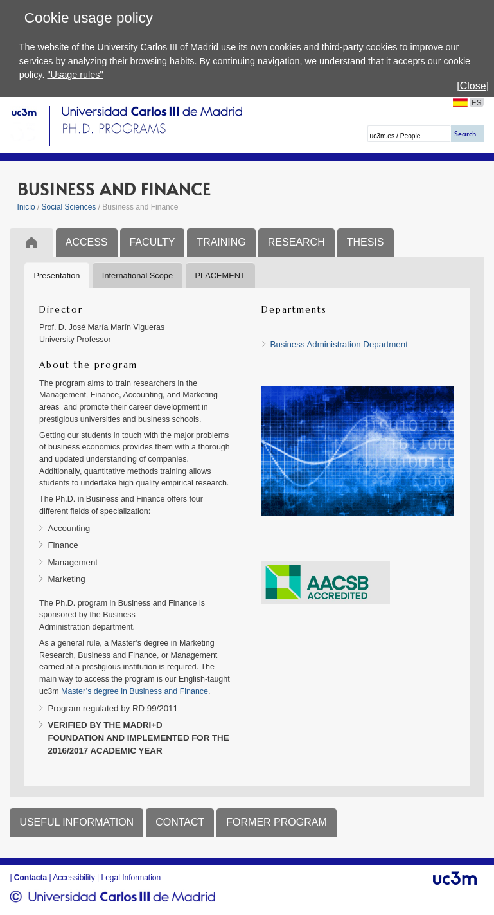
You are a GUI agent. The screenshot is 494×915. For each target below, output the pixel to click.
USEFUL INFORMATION (76, 822)
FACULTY (152, 242)
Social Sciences (69, 207)
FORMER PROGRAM (276, 822)
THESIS (365, 242)
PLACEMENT (220, 275)
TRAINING (221, 242)
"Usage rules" (75, 74)
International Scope (137, 275)
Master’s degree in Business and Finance (134, 691)
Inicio (26, 207)
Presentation (57, 275)
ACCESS (87, 242)
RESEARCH (296, 242)
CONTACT (179, 822)
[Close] (473, 85)
